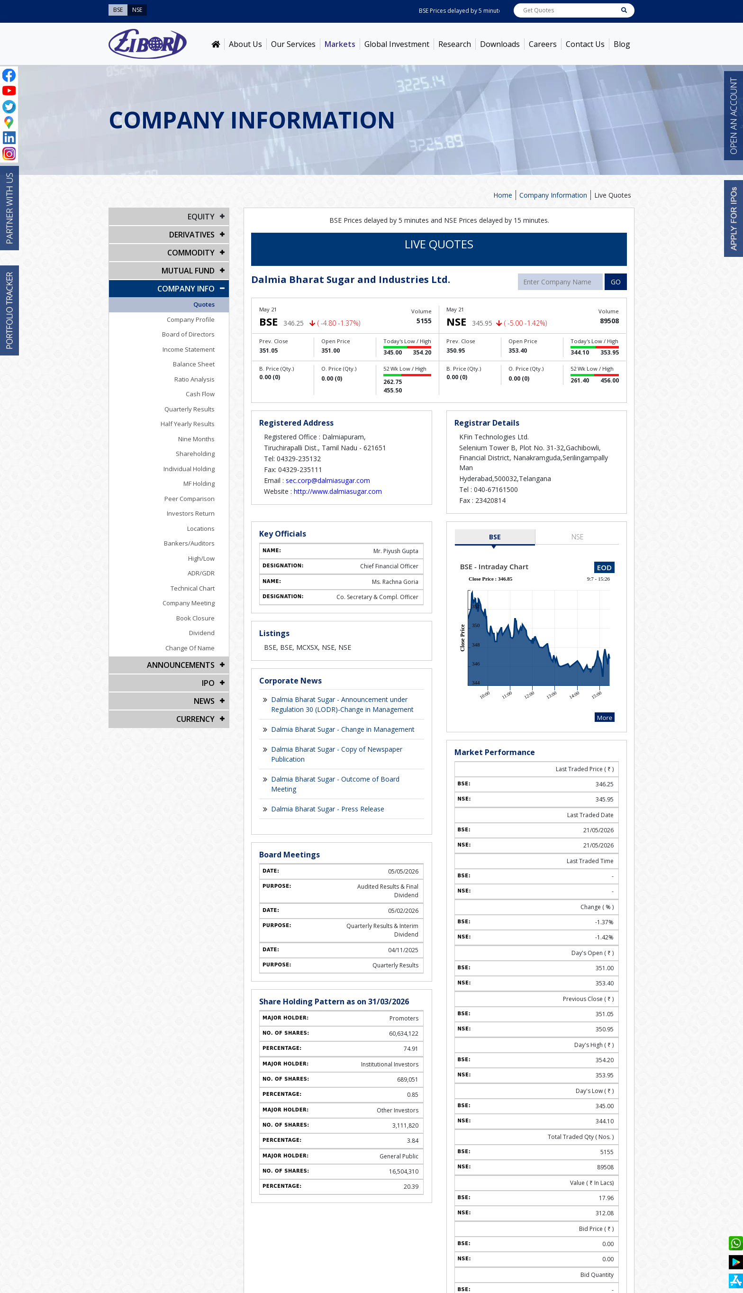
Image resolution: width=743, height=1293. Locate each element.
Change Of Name (190, 648)
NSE (577, 536)
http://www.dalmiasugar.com (338, 491)
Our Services (293, 44)
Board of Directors (188, 334)
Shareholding (195, 453)
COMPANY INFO (186, 288)
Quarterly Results (189, 409)
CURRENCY (195, 719)
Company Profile (191, 319)
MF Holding (199, 483)
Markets (340, 44)
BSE (495, 536)
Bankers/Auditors (189, 543)
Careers (543, 44)
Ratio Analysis (194, 379)
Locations (201, 528)
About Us (245, 44)
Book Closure (195, 618)
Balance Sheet (194, 364)
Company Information (553, 195)
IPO (208, 683)
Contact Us (585, 44)
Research (454, 44)
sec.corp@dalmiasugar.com (328, 480)
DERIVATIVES (192, 234)
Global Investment (396, 44)
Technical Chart (193, 588)
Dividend (202, 632)
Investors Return (191, 513)
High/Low (201, 558)
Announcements (181, 665)
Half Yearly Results (188, 423)
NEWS (204, 701)
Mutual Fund (188, 270)
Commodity (191, 252)
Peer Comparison (189, 498)
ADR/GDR (201, 573)
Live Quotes (612, 195)
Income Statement (189, 349)
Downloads (500, 44)
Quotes (204, 304)
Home (502, 195)
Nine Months (196, 439)
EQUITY (201, 216)
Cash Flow (200, 394)
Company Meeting (189, 603)
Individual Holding (189, 468)
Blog (622, 44)
